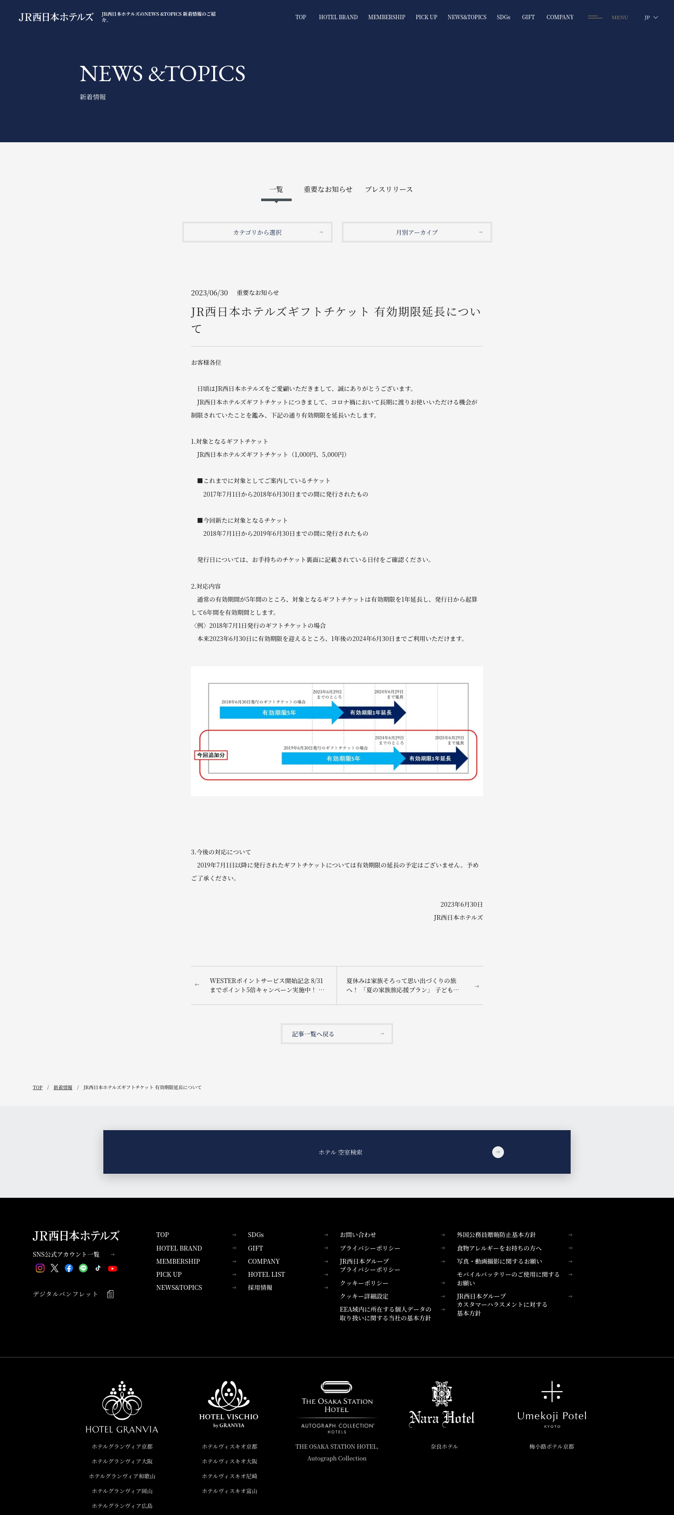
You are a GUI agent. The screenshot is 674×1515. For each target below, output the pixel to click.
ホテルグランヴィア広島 (122, 1505)
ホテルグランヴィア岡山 (122, 1491)
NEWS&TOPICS (196, 1287)
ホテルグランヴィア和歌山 (122, 1476)
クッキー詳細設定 (392, 1296)
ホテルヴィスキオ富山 (229, 1491)
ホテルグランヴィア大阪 (122, 1461)
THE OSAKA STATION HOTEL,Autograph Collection (337, 1452)
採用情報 (288, 1287)
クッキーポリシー (392, 1282)
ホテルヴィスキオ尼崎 (229, 1476)
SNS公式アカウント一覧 (73, 1254)
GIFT (288, 1248)
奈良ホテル (445, 1446)
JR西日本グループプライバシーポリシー (392, 1265)
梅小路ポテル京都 (552, 1446)
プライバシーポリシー (392, 1248)
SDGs (288, 1234)
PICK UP (196, 1274)
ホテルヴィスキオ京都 (229, 1446)
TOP (196, 1234)
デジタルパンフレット (73, 1294)
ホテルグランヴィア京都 (122, 1446)
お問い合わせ (392, 1234)
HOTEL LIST (288, 1274)
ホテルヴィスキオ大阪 (229, 1461)
